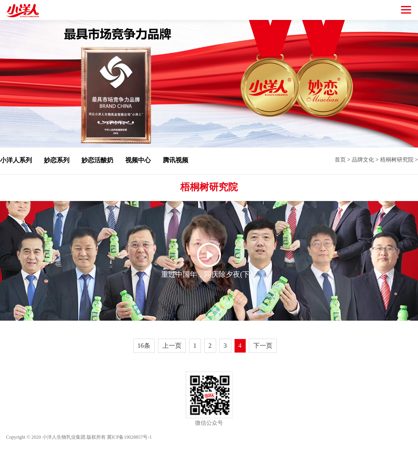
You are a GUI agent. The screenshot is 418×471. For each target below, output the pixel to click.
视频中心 (138, 160)
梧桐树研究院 (397, 160)
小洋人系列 (16, 160)
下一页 (262, 345)
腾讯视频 (175, 160)
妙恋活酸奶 (97, 160)
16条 (144, 345)
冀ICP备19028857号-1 (129, 437)
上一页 (171, 345)
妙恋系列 (56, 160)
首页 (340, 160)
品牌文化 (363, 160)
